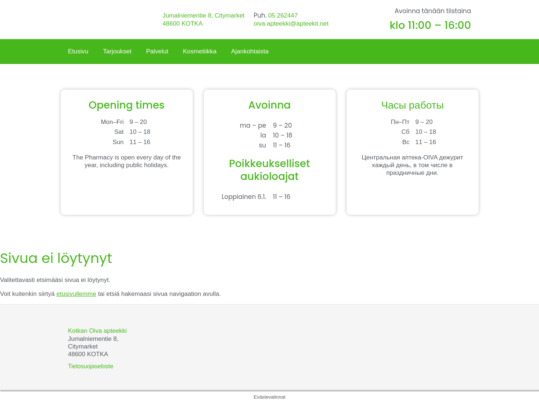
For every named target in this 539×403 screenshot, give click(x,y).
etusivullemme (76, 293)
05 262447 (283, 15)
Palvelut (157, 51)
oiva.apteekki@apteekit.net (291, 23)
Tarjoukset (117, 51)
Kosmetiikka (200, 51)
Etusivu (78, 51)
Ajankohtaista (250, 51)
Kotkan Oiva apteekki (97, 330)
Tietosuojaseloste (91, 366)
